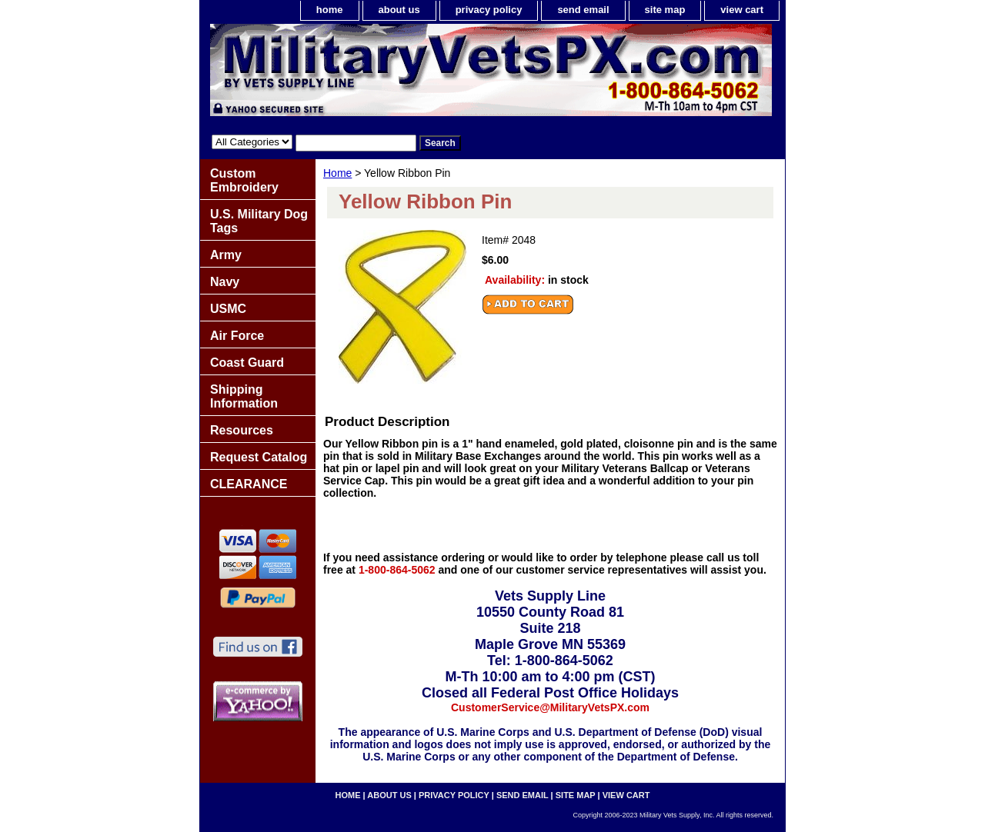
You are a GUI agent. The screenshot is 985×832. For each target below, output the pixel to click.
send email (583, 9)
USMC (228, 308)
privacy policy (489, 9)
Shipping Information (244, 396)
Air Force (237, 335)
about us (399, 9)
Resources (241, 430)
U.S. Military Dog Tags (259, 221)
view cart (741, 9)
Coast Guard (247, 362)
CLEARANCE (248, 484)
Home (337, 173)
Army (226, 254)
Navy (224, 281)
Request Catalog (258, 457)
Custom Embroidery (244, 180)
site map (665, 9)
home (329, 9)
